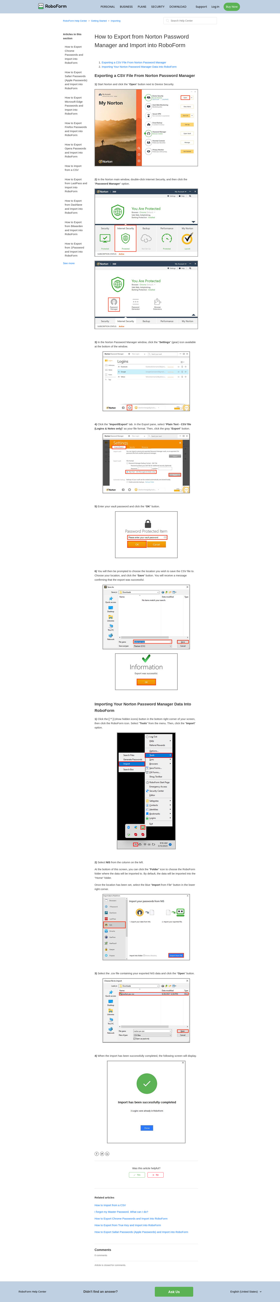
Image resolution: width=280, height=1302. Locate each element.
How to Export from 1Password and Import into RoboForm (74, 249)
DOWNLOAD (177, 7)
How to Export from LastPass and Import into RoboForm (76, 185)
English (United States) (244, 1291)
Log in (215, 7)
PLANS (142, 7)
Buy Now (232, 7)
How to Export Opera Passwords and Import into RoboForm (75, 150)
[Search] (190, 20)
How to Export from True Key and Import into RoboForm (127, 1225)
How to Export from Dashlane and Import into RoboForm (74, 206)
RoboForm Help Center (75, 20)
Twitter (102, 1154)
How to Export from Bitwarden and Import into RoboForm (74, 228)
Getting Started (99, 20)
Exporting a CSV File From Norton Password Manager (134, 62)
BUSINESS (126, 7)
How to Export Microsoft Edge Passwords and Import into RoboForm (74, 105)
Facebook (96, 1154)
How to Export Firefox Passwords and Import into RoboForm (76, 129)
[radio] (137, 1175)
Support (201, 7)
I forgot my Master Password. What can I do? (121, 1211)
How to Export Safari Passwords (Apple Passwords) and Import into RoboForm (76, 80)
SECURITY (157, 7)
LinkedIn (107, 1154)
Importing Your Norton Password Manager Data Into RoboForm (139, 66)
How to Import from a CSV (73, 168)
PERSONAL (108, 7)
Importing (115, 20)
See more (69, 263)
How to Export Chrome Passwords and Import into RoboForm (74, 54)
